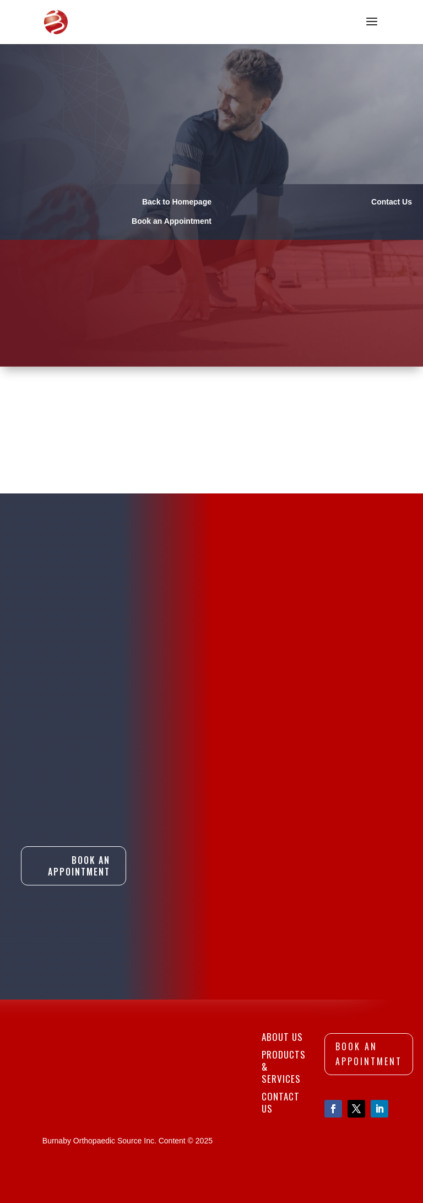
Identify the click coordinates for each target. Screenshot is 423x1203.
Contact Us (281, 1102)
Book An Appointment (79, 865)
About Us (282, 1037)
